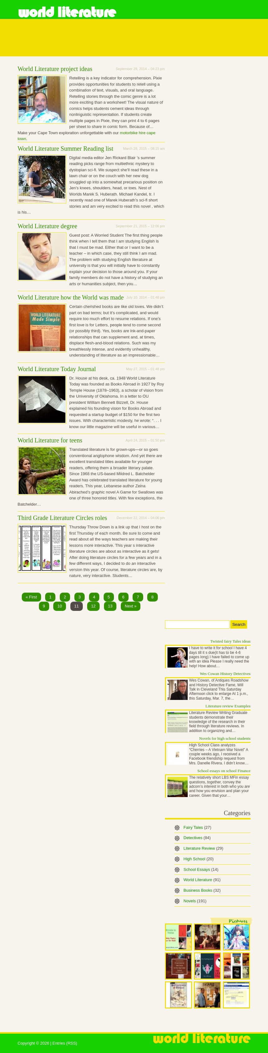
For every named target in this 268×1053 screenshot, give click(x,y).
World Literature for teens (50, 440)
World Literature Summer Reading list (65, 148)
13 (110, 606)
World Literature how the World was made (71, 297)
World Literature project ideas (55, 68)
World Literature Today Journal (57, 369)
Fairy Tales (197, 827)
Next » (131, 606)
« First (31, 597)
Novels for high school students (225, 738)
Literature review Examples (227, 706)
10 (59, 606)
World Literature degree (48, 226)
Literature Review (203, 848)
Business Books (202, 890)
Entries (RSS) (64, 1043)
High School (199, 859)
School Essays (201, 869)
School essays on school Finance (223, 770)
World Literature (67, 12)
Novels (195, 901)
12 (93, 606)
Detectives (197, 837)
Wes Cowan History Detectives (225, 673)
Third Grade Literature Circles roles (62, 517)
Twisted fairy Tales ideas (230, 641)
